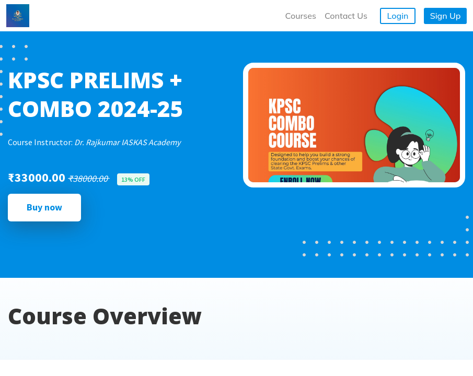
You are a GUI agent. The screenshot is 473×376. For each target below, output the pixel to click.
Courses (300, 15)
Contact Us (346, 15)
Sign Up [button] (445, 15)
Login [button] (398, 15)
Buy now (44, 207)
